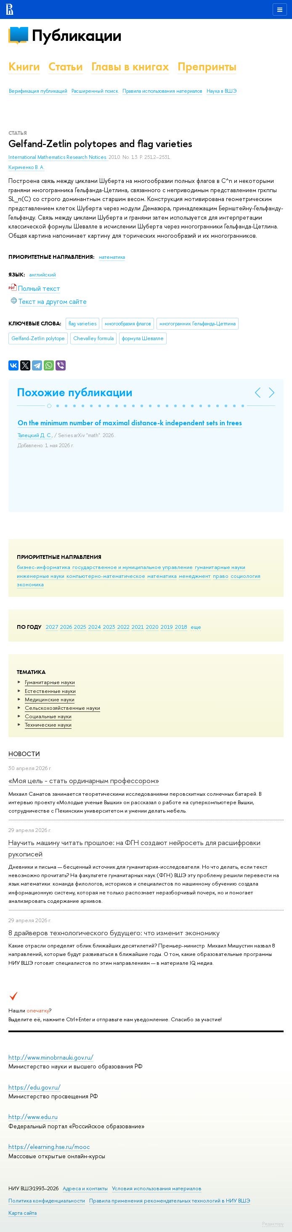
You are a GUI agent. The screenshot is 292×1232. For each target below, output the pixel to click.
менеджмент (195, 576)
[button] (49, 406)
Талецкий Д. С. (35, 435)
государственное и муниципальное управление (132, 567)
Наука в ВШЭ (221, 91)
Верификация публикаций (38, 91)
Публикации (76, 35)
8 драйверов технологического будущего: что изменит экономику (114, 932)
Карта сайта (22, 1212)
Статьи (65, 66)
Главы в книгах (130, 66)
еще (196, 627)
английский (42, 274)
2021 (138, 627)
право (220, 576)
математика (162, 576)
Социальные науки (48, 716)
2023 (109, 627)
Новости (24, 753)
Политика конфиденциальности (46, 1200)
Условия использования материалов (157, 1188)
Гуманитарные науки (50, 682)
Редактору (273, 1224)
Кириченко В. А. (26, 167)
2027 (52, 627)
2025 (80, 627)
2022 (123, 627)
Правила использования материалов (162, 91)
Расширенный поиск (95, 91)
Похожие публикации (75, 392)
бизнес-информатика (43, 567)
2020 (152, 627)
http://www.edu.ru (33, 1117)
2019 (167, 627)
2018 (181, 627)
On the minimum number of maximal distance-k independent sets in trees (130, 422)
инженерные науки (40, 576)
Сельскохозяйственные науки (62, 707)
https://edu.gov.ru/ (34, 1087)
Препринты (207, 66)
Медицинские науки (49, 699)
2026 (66, 627)
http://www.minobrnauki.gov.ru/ (50, 1057)
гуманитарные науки (220, 567)
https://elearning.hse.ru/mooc (49, 1147)
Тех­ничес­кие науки (48, 724)
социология (245, 576)
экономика (30, 584)
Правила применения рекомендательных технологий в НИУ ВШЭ (169, 1200)
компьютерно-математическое (105, 576)
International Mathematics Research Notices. (58, 157)
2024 (94, 627)
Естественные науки (50, 691)
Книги (24, 66)
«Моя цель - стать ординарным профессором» (83, 780)
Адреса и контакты (85, 1188)
